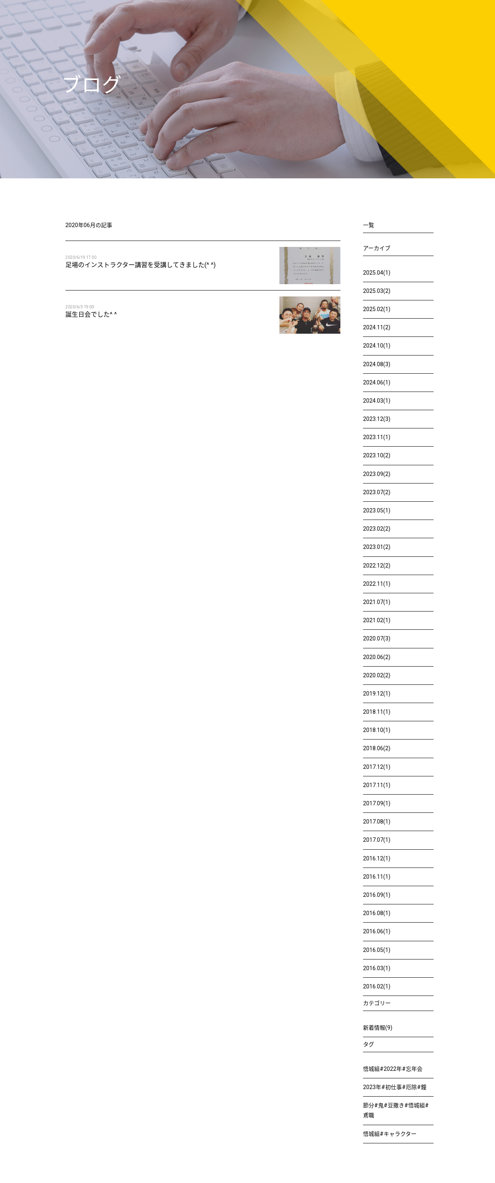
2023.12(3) (376, 419)
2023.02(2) (376, 529)
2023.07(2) (376, 492)
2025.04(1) (376, 272)
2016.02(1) (376, 986)
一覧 (368, 225)
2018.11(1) (376, 712)
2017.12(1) (376, 767)
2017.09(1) (376, 803)
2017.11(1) (376, 785)
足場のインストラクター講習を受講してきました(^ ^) (140, 265)
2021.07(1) (376, 602)
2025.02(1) (376, 309)
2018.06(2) (376, 748)
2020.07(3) (376, 638)
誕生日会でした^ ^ (91, 314)
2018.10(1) (376, 730)
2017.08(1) (376, 821)
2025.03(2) (376, 291)
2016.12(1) (376, 858)
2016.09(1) (376, 895)
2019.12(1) (376, 693)
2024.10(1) (376, 345)
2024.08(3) (376, 364)
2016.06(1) (376, 931)
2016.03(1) (376, 968)
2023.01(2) (376, 547)
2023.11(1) (376, 437)
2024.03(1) (376, 401)
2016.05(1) (376, 950)
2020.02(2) (376, 675)
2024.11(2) (376, 327)
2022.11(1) (376, 584)
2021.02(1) (376, 620)
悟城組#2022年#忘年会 (392, 1069)
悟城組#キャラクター (390, 1134)
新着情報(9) (377, 1027)
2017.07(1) (376, 840)
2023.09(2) (376, 474)
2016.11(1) (376, 876)
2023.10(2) (376, 455)
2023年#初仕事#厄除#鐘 (394, 1087)
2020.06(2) (376, 657)
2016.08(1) (376, 913)
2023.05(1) (376, 510)
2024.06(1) (376, 382)
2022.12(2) (376, 565)
